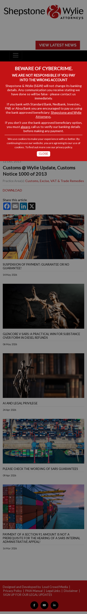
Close (43, 153)
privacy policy (64, 147)
